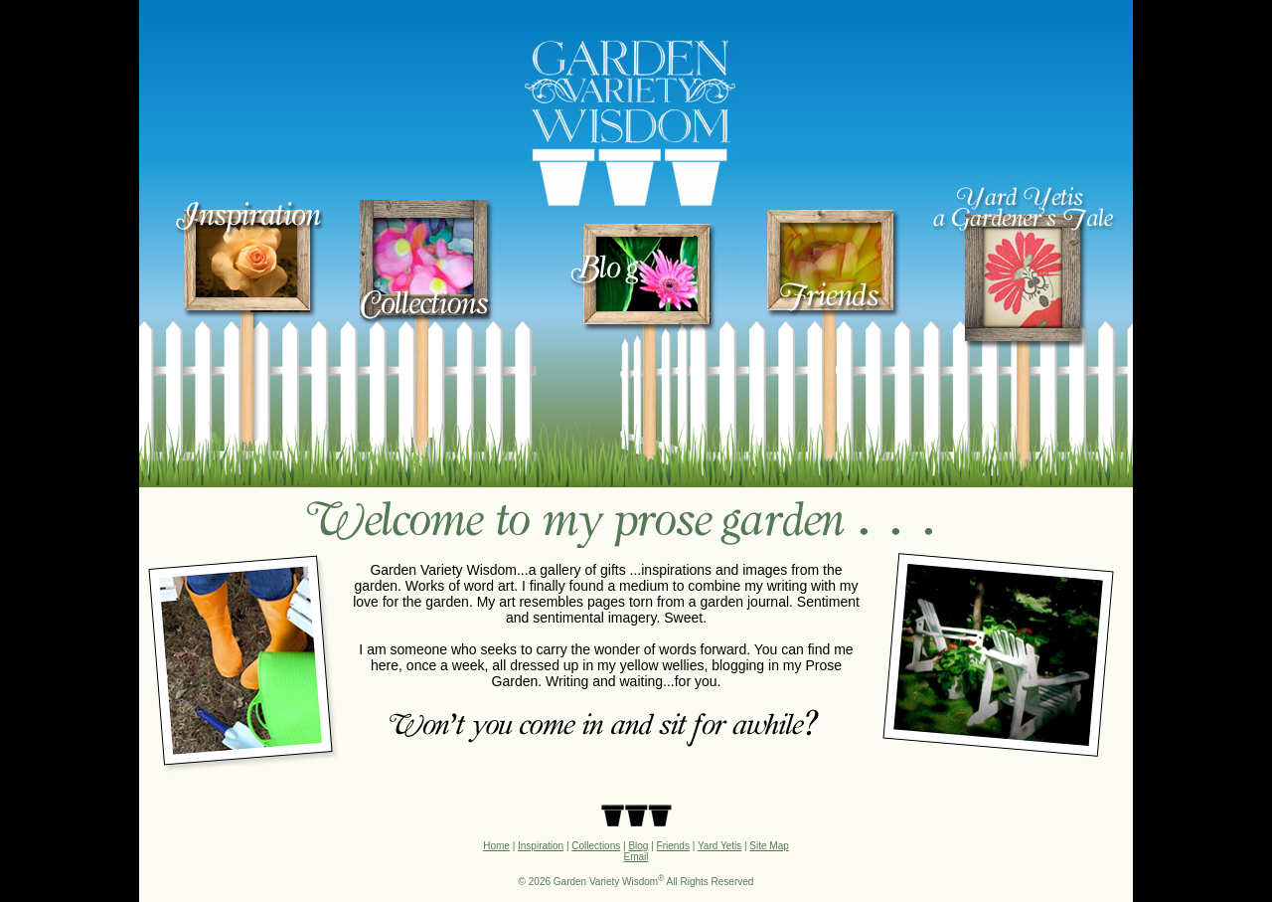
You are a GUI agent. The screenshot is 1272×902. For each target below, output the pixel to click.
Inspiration (540, 845)
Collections (595, 845)
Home (496, 845)
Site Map (768, 845)
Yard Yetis (719, 845)
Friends (673, 845)
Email (635, 856)
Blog (638, 845)
